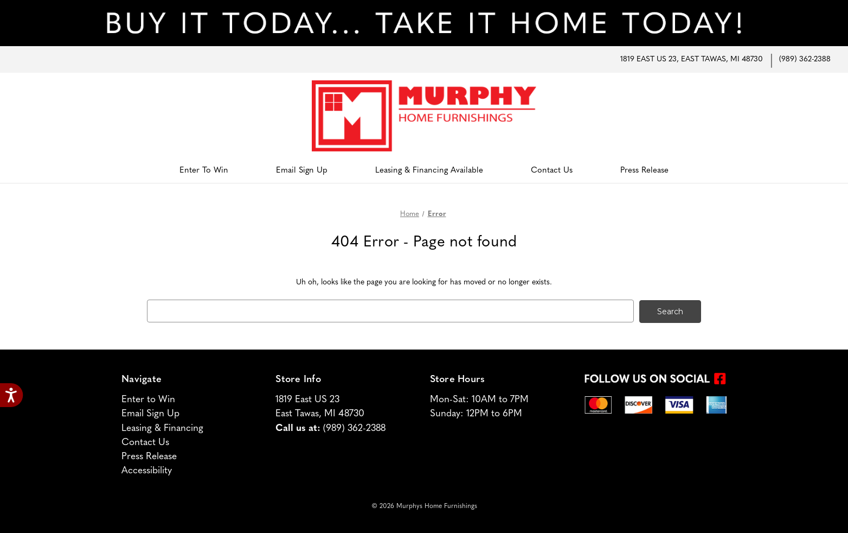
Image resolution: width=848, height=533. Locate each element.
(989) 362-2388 (805, 59)
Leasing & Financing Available (429, 171)
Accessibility (146, 470)
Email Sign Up (301, 171)
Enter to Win (203, 171)
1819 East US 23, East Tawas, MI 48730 (691, 59)
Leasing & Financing (162, 427)
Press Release (644, 171)
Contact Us (552, 171)
